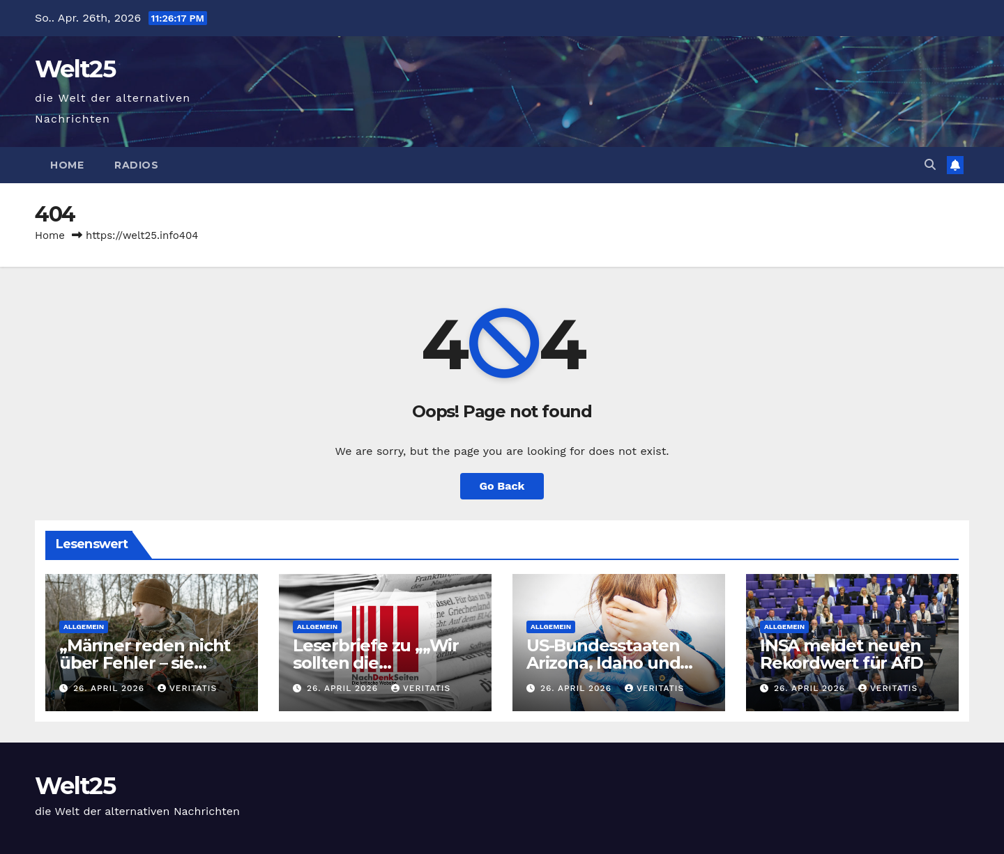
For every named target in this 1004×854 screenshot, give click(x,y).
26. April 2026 (110, 688)
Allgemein (83, 626)
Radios (136, 165)
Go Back (502, 485)
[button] (930, 164)
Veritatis (187, 688)
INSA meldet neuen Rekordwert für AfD (841, 654)
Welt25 (75, 69)
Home (67, 165)
